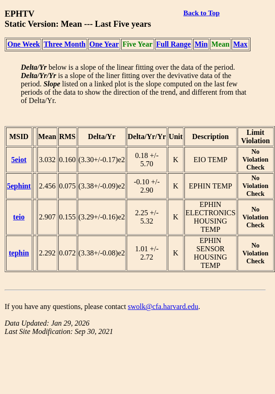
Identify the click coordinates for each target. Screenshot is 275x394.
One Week (23, 44)
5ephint (19, 186)
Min (201, 44)
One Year (104, 44)
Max (240, 44)
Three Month (64, 44)
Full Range (173, 44)
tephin (19, 253)
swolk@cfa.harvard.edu (163, 306)
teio (18, 217)
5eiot (18, 160)
